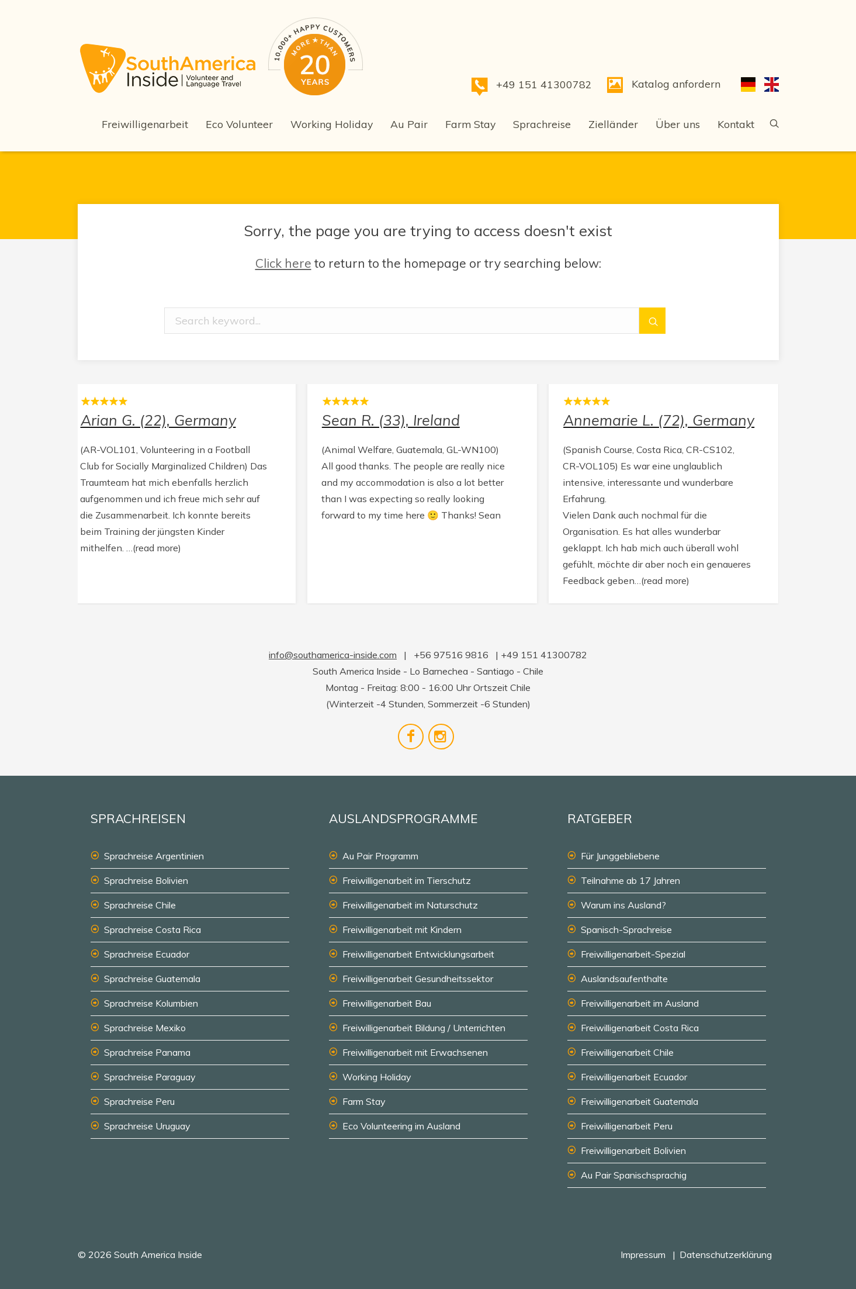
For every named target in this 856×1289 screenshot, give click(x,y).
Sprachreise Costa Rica (152, 929)
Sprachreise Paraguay (150, 1077)
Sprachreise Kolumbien (151, 1003)
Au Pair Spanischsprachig (634, 1175)
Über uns (678, 124)
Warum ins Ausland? (623, 905)
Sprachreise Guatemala (152, 978)
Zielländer (613, 124)
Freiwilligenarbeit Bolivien (633, 1150)
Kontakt (736, 124)
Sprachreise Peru (139, 1101)
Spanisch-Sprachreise (626, 929)
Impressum (643, 1254)
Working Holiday (331, 124)
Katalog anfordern (676, 83)
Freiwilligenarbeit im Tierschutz (406, 880)
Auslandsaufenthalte (624, 978)
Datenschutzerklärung (726, 1254)
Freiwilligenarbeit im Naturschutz (410, 905)
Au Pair (409, 124)
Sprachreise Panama (147, 1052)
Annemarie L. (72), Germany (663, 490)
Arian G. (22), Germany (181, 490)
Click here (283, 263)
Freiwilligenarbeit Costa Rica (640, 1028)
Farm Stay (470, 124)
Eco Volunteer (239, 124)
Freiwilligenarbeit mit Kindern (402, 929)
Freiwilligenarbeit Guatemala (639, 1101)
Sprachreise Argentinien (154, 856)
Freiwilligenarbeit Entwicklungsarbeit (418, 954)
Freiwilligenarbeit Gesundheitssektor (417, 978)
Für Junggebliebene (620, 856)
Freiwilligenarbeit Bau (386, 1003)
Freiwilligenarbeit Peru (627, 1126)
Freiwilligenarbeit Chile (627, 1052)
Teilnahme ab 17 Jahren (630, 880)
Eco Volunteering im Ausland (401, 1126)
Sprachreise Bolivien (146, 880)
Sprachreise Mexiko (145, 1028)
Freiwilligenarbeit (145, 124)
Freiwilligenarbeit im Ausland (640, 1003)
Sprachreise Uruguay (147, 1126)
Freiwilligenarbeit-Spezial (633, 954)
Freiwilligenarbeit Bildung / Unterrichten (423, 1028)
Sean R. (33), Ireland (422, 490)
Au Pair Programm (380, 856)
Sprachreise (542, 124)
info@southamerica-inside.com (333, 655)
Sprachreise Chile (140, 905)
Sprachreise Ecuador (146, 954)
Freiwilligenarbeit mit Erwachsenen (415, 1052)
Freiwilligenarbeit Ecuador (634, 1077)
